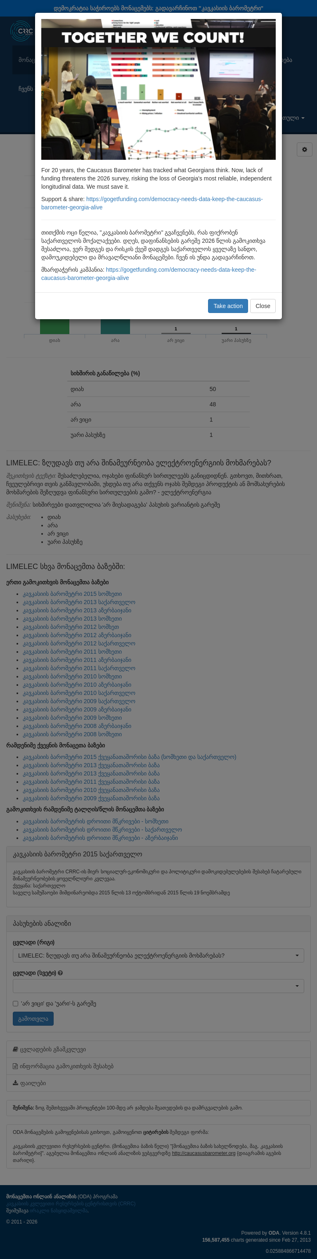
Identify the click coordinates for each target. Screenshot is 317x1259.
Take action (228, 306)
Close (262, 306)
